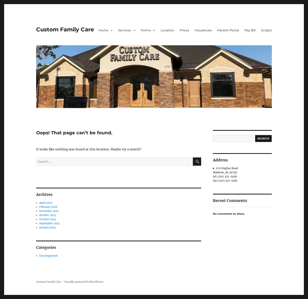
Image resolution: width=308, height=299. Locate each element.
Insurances (203, 30)
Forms (146, 30)
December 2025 (49, 211)
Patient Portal (228, 30)
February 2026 (48, 207)
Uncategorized (48, 255)
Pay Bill (250, 30)
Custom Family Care (65, 29)
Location (167, 30)
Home (103, 30)
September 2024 (49, 223)
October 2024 (47, 219)
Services (124, 30)
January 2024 (47, 227)
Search (263, 138)
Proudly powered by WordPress (83, 282)
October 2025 (47, 215)
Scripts (266, 30)
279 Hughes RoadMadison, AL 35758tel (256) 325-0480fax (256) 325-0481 (225, 174)
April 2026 (45, 202)
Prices (184, 30)
